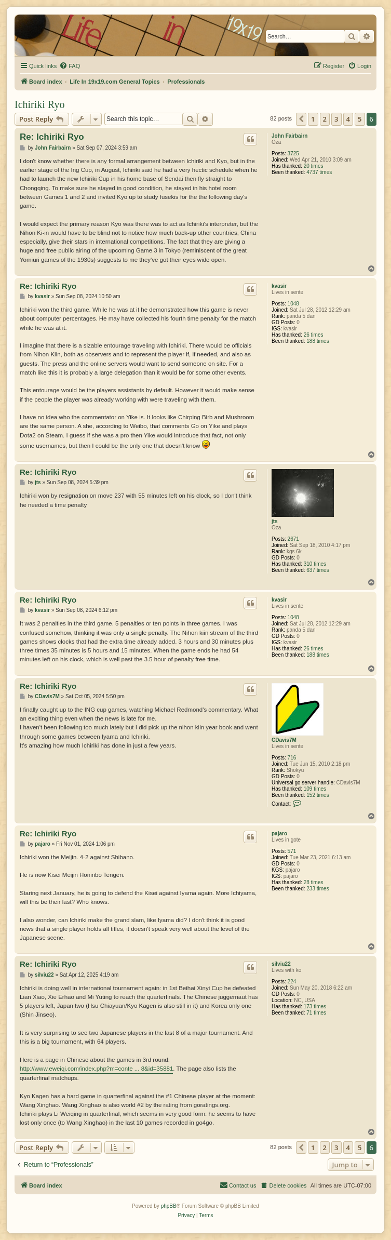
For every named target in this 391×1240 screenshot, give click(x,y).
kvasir (279, 286)
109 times (315, 789)
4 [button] (348, 119)
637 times (317, 570)
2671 (293, 539)
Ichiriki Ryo (39, 104)
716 (292, 758)
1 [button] (313, 119)
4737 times (319, 172)
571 (292, 851)
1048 (293, 303)
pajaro (279, 833)
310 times (315, 564)
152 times (317, 795)
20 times (313, 166)
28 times (313, 882)
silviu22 (281, 964)
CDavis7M (284, 740)
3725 (293, 153)
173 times (315, 1006)
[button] (301, 119)
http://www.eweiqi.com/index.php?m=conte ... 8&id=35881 (96, 1068)
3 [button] (336, 119)
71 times (316, 1013)
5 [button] (359, 119)
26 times (313, 335)
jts (275, 521)
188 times (317, 341)
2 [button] (325, 119)
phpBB (169, 1206)
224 (292, 981)
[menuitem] (69, 66)
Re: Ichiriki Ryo (52, 137)
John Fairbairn (289, 136)
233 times (317, 888)
